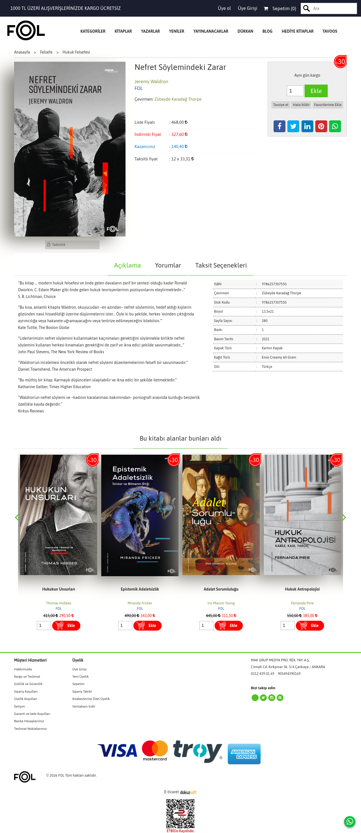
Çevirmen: (144, 99)
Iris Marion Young (302, 603)
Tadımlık (56, 244)
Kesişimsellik (59, 589)
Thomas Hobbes (139, 603)
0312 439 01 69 (262, 673)
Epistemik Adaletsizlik (221, 589)
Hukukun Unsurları (140, 589)
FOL (59, 608)
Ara (306, 8)
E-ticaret (171, 792)
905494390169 (289, 673)
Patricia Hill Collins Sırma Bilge (58, 603)
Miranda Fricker (221, 603)
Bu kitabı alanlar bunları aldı (181, 438)
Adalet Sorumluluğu (302, 589)
